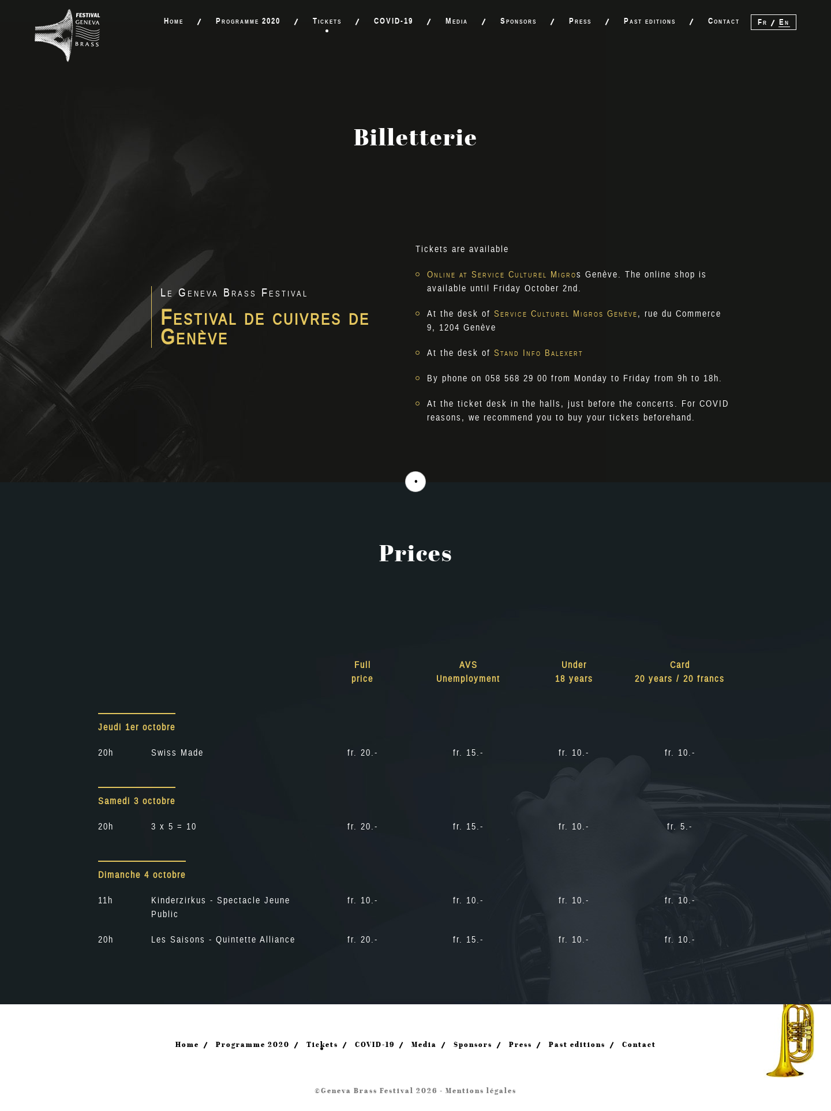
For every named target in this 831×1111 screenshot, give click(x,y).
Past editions (650, 21)
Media (457, 21)
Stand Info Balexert (538, 353)
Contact (724, 21)
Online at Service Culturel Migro (502, 274)
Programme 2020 (248, 21)
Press (580, 21)
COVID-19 (393, 21)
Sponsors (518, 21)
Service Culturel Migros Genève (566, 314)
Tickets (327, 21)
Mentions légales (481, 1090)
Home (174, 21)
